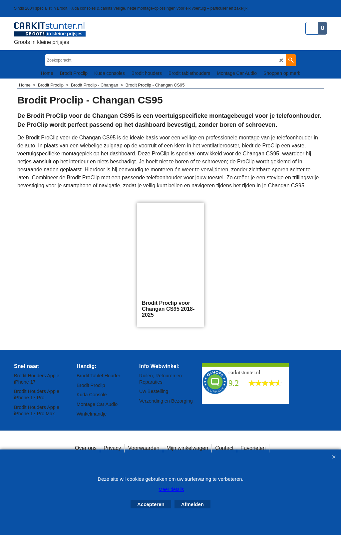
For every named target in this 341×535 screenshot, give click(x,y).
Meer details (171, 489)
